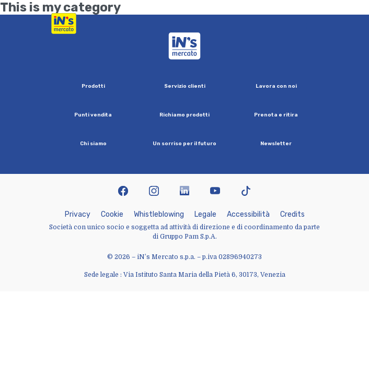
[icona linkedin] (185, 192)
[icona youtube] (215, 192)
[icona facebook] (123, 192)
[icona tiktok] (246, 192)
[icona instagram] (154, 192)
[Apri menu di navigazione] (314, 23)
